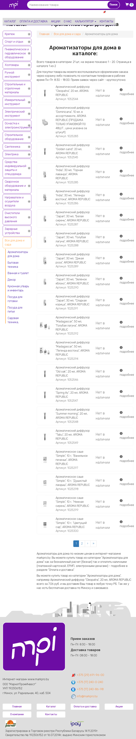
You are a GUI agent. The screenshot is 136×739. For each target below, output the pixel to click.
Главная (44, 34)
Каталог (10, 21)
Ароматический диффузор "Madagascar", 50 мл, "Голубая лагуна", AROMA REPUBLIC (73, 323)
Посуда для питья (15, 309)
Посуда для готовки (15, 299)
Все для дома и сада (14, 242)
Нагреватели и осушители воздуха (14, 201)
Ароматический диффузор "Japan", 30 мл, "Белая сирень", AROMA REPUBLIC (73, 216)
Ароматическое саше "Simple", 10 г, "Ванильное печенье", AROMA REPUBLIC (72, 458)
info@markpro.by (84, 696)
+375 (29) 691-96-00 (87, 675)
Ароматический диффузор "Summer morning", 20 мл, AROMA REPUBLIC (73, 413)
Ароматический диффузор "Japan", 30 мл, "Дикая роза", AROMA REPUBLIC (73, 258)
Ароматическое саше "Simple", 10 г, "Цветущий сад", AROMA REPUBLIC (71, 523)
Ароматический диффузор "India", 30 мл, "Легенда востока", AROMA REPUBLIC (73, 195)
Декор (12, 279)
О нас (68, 21)
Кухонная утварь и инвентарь (18, 288)
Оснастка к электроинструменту (18, 125)
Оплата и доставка (33, 21)
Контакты (106, 21)
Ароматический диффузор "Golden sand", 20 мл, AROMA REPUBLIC (73, 149)
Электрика (11, 154)
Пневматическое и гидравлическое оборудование (17, 53)
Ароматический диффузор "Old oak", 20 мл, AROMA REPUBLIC (73, 371)
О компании (17, 714)
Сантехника (12, 146)
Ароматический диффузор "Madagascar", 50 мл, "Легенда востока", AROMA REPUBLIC (73, 348)
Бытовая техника (13, 264)
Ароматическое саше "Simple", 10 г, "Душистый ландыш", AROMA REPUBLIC (73, 481)
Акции (55, 21)
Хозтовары (12, 65)
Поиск (113, 4)
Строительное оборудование (14, 137)
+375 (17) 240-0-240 (87, 682)
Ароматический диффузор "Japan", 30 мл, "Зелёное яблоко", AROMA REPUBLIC (73, 279)
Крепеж (10, 34)
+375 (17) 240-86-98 (87, 689)
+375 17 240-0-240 (121, 15)
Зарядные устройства (12, 231)
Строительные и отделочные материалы (15, 88)
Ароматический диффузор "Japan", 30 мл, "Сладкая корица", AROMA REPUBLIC (73, 300)
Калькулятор (85, 21)
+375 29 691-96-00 (120, 12)
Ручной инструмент (12, 74)
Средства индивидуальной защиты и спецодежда (15, 168)
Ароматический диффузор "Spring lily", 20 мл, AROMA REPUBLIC (73, 392)
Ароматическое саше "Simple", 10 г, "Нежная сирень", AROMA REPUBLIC (72, 502)
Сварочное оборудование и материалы (15, 186)
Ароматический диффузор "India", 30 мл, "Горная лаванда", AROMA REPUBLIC (73, 172)
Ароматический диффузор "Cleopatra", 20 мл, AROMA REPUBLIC (73, 91)
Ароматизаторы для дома (18, 254)
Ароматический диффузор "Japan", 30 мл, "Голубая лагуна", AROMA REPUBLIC (73, 237)
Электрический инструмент (15, 113)
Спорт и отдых (14, 41)
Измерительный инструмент (15, 102)
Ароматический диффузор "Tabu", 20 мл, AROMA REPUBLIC (73, 435)
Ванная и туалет (18, 273)
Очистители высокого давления (12, 217)
